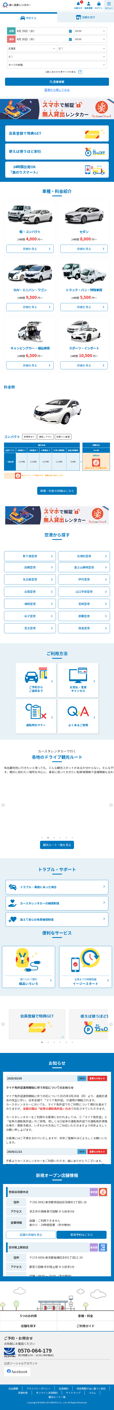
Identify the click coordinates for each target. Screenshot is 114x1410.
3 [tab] (54, 838)
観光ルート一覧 (57, 1397)
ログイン (99, 7)
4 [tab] (60, 838)
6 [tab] (72, 838)
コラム (92, 1393)
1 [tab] (42, 838)
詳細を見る (30, 249)
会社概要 (13, 1388)
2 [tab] (48, 838)
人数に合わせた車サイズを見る (60, 71)
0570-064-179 (35, 1350)
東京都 (94, 1192)
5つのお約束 (28, 1316)
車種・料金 (85, 1316)
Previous (3, 805)
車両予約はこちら (81, 1235)
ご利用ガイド (85, 1326)
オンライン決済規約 (47, 1393)
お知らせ (78, 7)
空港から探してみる (57, 90)
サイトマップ (73, 1393)
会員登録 (88, 7)
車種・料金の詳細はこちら (57, 491)
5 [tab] (66, 838)
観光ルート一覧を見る (57, 845)
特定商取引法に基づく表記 (91, 1388)
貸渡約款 (23, 1393)
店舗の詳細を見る (31, 1235)
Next (111, 805)
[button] (109, 5)
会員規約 (63, 1388)
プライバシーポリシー (38, 1388)
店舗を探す (28, 1326)
